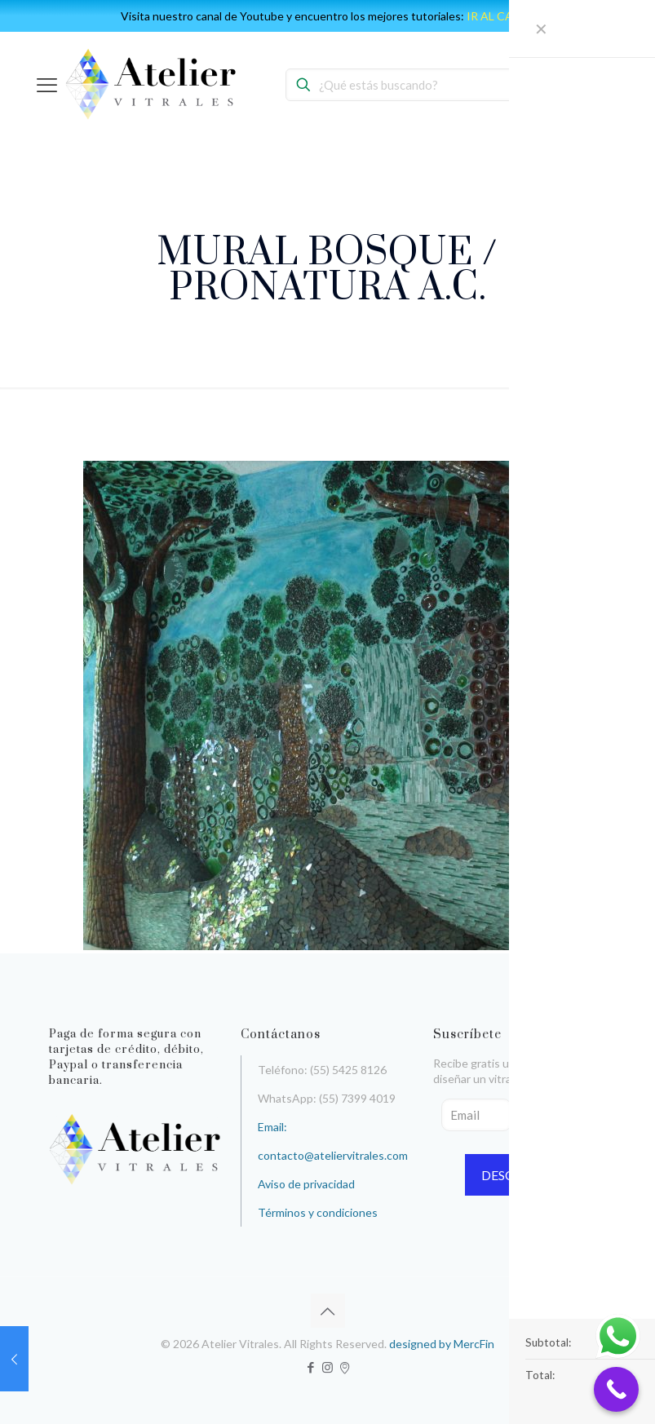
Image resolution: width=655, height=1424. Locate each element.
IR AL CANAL (501, 16)
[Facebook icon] (310, 1367)
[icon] (345, 1367)
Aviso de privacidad (306, 1184)
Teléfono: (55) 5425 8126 (322, 1070)
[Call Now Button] (616, 1389)
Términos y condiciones (318, 1212)
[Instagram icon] (327, 1367)
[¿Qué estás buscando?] (412, 85)
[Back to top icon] (328, 1311)
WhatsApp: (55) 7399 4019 (327, 1098)
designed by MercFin (441, 1344)
